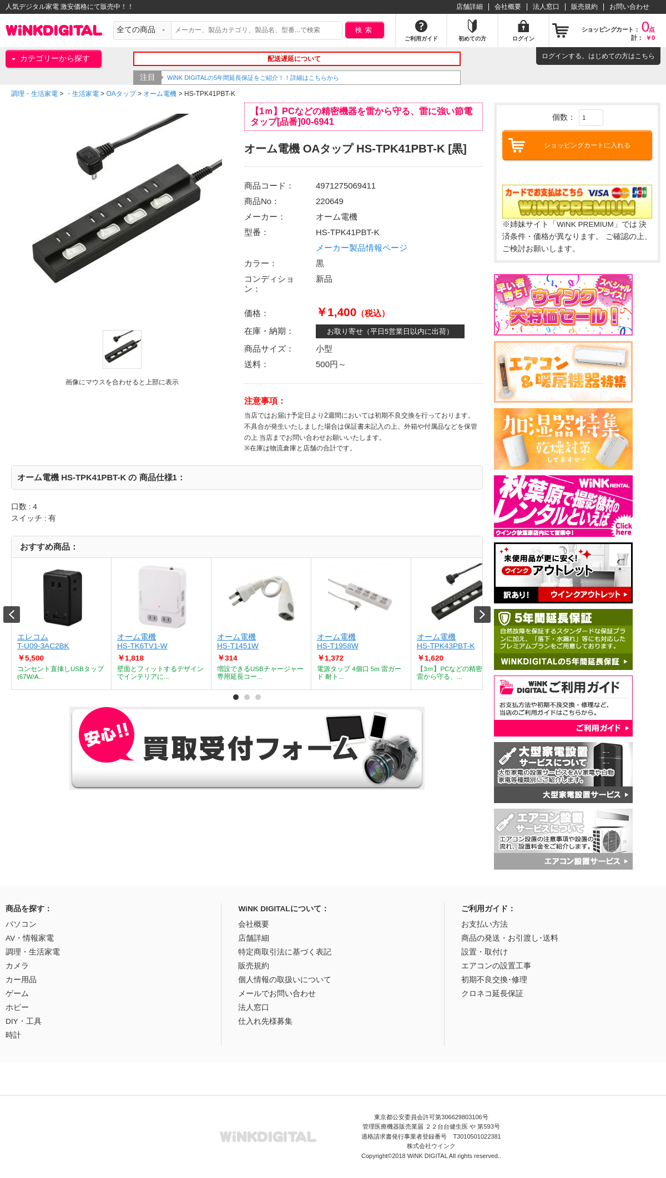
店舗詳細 (469, 7)
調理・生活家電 (34, 94)
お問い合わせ (629, 7)
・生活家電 (82, 94)
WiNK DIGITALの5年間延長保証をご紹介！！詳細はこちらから (254, 77)
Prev (11, 614)
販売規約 (584, 7)
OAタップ (120, 94)
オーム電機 (159, 94)
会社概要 (508, 7)
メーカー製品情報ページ (361, 247)
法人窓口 (546, 7)
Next (482, 614)
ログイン (555, 56)
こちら (645, 56)
